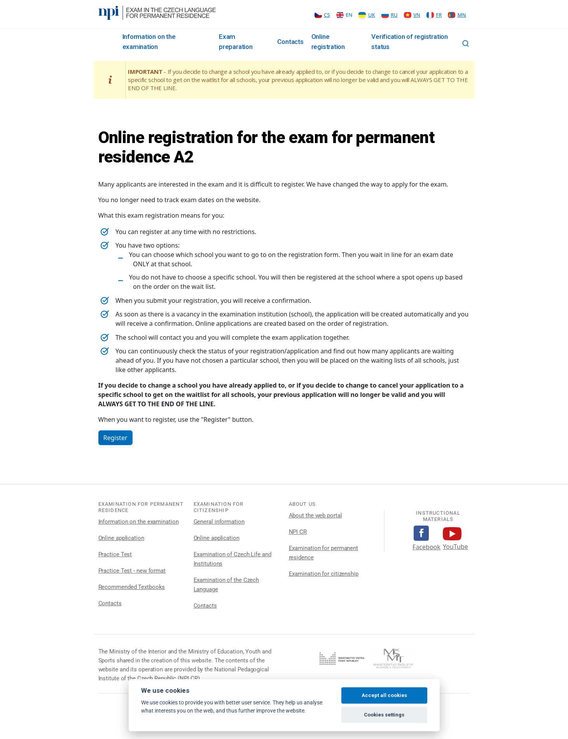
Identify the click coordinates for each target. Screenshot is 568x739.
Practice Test (115, 554)
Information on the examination (138, 521)
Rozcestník (108, 42)
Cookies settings (384, 715)
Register (115, 437)
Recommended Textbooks (131, 587)
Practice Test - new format (132, 570)
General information (219, 521)
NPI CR (298, 531)
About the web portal (315, 515)
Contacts (290, 41)
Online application (121, 538)
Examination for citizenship (323, 573)
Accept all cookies (384, 695)
